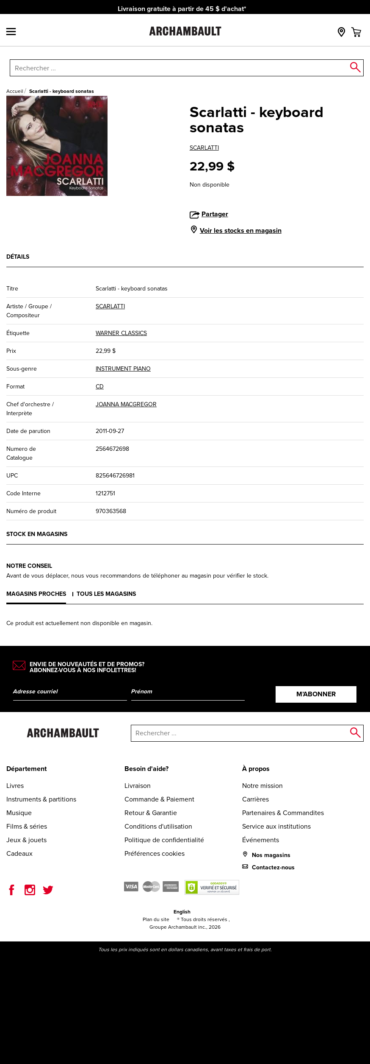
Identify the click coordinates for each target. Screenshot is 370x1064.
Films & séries (26, 826)
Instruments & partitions (41, 799)
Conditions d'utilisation (158, 826)
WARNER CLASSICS (121, 333)
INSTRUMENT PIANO (123, 368)
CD (100, 386)
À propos (256, 769)
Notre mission (262, 785)
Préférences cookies (154, 853)
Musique (19, 813)
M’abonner (316, 694)
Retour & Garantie (150, 813)
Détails (17, 256)
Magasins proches (36, 593)
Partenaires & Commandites (283, 813)
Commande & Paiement (159, 799)
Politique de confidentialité (164, 840)
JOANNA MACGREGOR (126, 404)
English (182, 912)
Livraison (137, 785)
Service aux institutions (276, 826)
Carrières (255, 799)
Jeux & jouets (26, 840)
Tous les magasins (106, 593)
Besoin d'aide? (146, 769)
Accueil (14, 91)
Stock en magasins (36, 534)
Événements (260, 840)
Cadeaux (19, 853)
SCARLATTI (204, 147)
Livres (15, 785)
